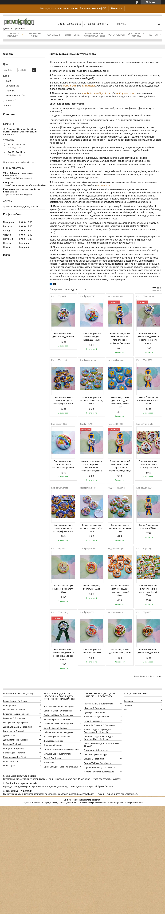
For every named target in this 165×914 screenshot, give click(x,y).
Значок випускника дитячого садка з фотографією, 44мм (148, 464)
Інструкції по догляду (13, 748)
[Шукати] (159, 24)
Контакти (155, 35)
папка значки (70, 85)
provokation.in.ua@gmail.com (96, 93)
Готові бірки (9, 765)
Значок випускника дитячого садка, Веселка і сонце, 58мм (63, 464)
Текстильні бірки (34, 34)
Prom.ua (98, 800)
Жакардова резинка (53, 741)
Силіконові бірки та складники (58, 715)
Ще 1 (8, 105)
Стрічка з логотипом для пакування (61, 749)
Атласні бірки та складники (56, 736)
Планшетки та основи (14, 709)
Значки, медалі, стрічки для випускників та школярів (97, 730)
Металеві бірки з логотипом (57, 754)
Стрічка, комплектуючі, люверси (99, 767)
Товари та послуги (12, 34)
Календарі (53, 35)
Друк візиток (9, 735)
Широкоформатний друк (95, 754)
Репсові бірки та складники (56, 719)
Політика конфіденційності (130, 803)
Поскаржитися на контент (105, 803)
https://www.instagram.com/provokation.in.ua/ (25, 185)
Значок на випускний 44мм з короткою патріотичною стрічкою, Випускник (91, 466)
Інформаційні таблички (14, 753)
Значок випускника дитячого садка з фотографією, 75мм (63, 528)
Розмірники (48, 762)
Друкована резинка (52, 745)
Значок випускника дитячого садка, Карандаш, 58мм (91, 336)
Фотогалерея (116, 35)
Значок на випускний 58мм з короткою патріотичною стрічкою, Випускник (120, 338)
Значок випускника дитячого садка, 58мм (63, 335)
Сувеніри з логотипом (94, 712)
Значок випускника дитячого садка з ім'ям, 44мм (91, 400)
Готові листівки (10, 761)
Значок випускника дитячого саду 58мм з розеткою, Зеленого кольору (63, 654)
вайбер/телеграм (125, 93)
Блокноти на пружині (13, 731)
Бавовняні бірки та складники (58, 723)
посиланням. (104, 185)
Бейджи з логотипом (94, 759)
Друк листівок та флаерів (15, 740)
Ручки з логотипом (93, 721)
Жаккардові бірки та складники (58, 706)
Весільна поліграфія (13, 744)
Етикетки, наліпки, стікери (16, 714)
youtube (128, 705)
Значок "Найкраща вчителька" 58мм (91, 587)
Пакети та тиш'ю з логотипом (98, 704)
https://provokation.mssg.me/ (18, 178)
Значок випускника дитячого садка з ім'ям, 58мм (91, 528)
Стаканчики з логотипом (95, 750)
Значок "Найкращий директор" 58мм (148, 526)
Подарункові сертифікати (15, 722)
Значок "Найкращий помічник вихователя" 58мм (148, 400)
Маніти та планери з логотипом (99, 725)
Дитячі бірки (72, 35)
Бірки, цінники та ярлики (15, 701)
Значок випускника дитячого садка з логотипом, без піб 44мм (119, 402)
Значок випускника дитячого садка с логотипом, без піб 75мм (148, 590)
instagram (128, 701)
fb (125, 709)
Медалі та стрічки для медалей (99, 772)
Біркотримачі (9, 705)
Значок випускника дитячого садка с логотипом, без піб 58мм (119, 590)
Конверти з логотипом (14, 718)
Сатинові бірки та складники (57, 711)
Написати (116, 8)
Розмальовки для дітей (14, 757)
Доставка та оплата (136, 34)
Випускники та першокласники (94, 34)
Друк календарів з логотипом (17, 727)
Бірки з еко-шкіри (52, 758)
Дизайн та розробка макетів (97, 763)
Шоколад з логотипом (94, 708)
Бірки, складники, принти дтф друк (60, 767)
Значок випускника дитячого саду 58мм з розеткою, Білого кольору (148, 338)
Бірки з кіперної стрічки (55, 728)
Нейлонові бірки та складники (58, 732)
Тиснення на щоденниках (96, 716)
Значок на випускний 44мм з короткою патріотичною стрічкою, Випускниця (120, 466)
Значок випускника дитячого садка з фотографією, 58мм (63, 400)
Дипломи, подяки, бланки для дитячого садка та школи (98, 737)
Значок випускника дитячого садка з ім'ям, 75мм (119, 528)
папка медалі (88, 85)
